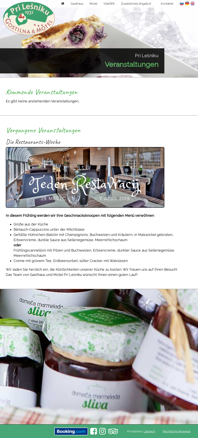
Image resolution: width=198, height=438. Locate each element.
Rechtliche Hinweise (176, 431)
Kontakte (167, 3)
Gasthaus (77, 3)
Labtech (149, 431)
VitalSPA (109, 3)
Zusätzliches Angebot (136, 3)
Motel (93, 3)
